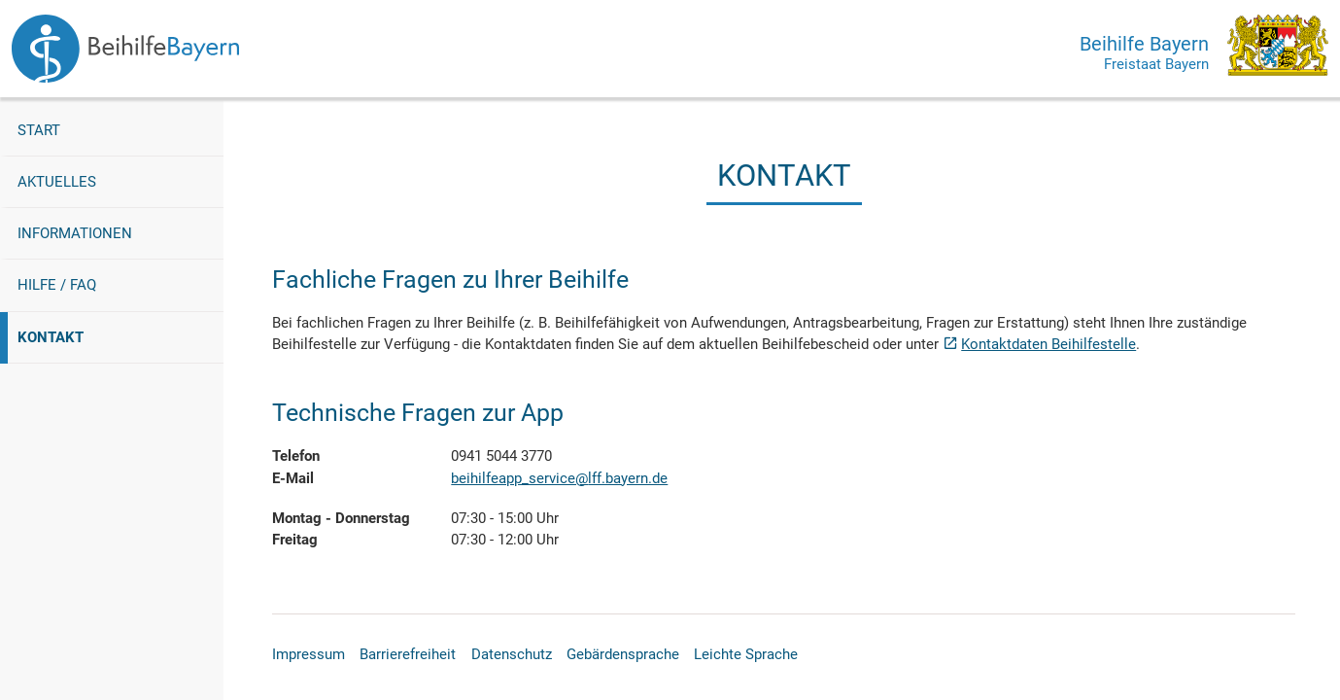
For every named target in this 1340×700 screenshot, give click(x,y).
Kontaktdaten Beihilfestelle (1048, 344)
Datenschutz (511, 654)
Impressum (308, 654)
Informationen (74, 233)
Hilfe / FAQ (56, 285)
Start (38, 130)
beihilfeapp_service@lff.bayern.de (559, 478)
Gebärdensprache (623, 654)
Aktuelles (56, 182)
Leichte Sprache (746, 654)
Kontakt (75, 336)
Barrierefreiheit (408, 654)
